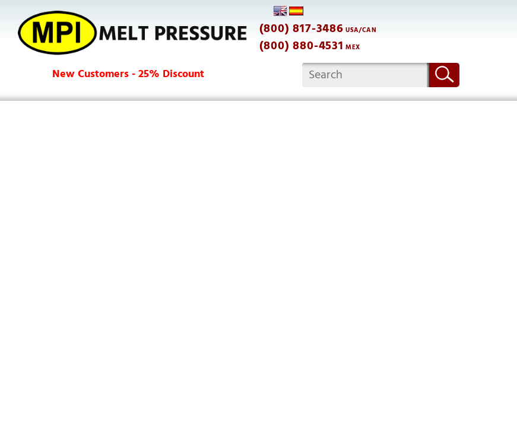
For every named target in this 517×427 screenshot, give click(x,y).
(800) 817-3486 (301, 28)
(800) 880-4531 (301, 45)
